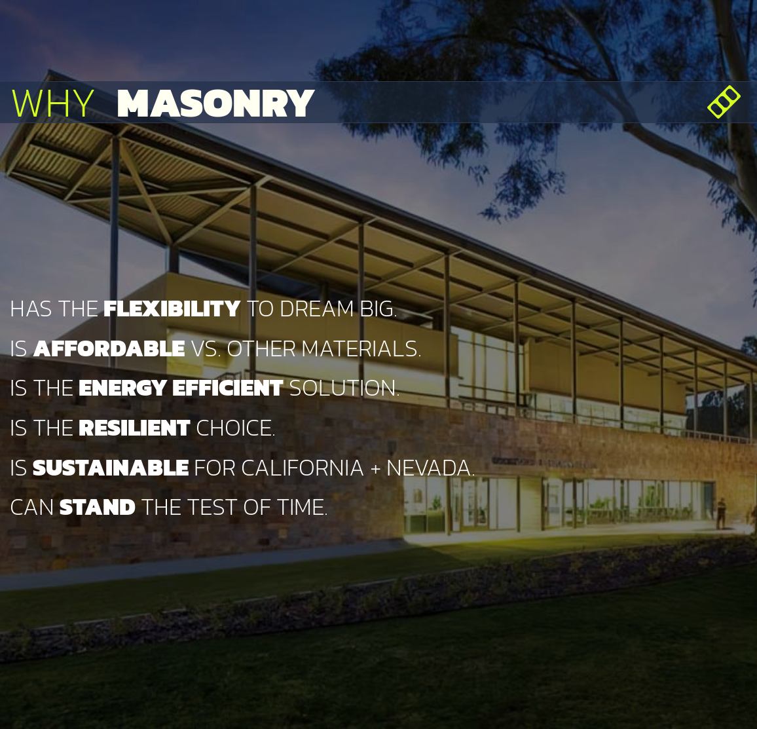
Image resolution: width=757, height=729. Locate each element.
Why (163, 102)
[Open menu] (724, 102)
